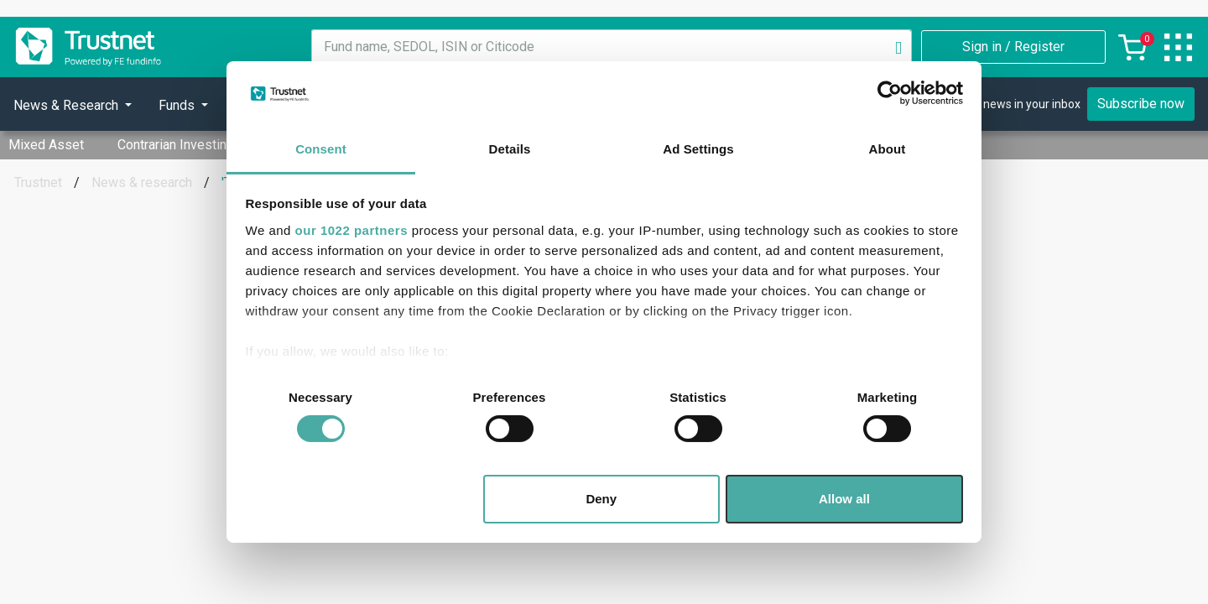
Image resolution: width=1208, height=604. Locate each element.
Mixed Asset (46, 145)
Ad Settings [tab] (698, 149)
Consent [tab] (320, 149)
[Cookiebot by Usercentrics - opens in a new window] (889, 93)
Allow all (844, 499)
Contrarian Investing (175, 145)
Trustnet (38, 182)
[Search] (898, 47)
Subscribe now (1141, 104)
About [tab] (887, 149)
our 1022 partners (351, 230)
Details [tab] (510, 149)
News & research (141, 182)
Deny (601, 499)
